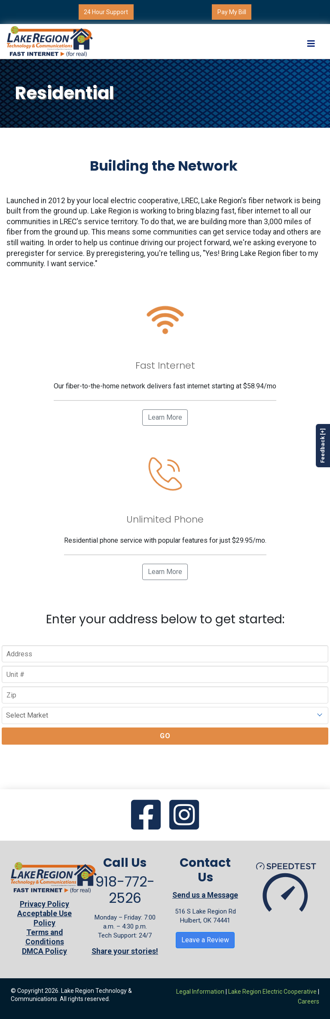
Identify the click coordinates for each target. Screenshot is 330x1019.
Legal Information (200, 991)
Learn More (165, 417)
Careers (308, 1001)
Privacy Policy (44, 904)
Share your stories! (125, 951)
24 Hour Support (106, 12)
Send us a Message (205, 895)
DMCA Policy (44, 951)
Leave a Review (205, 940)
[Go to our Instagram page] (184, 816)
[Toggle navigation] (311, 41)
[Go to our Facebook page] (146, 816)
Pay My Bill (231, 12)
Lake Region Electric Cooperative (272, 991)
